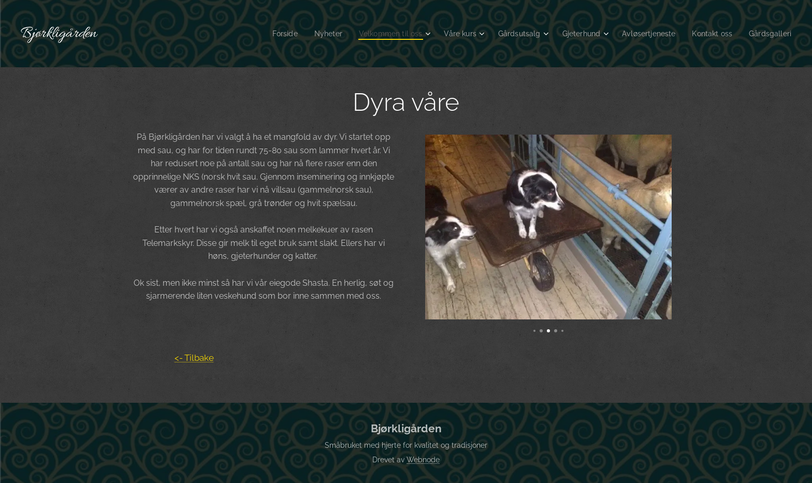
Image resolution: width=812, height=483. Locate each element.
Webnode (423, 460)
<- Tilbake (194, 358)
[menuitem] (261, 34)
